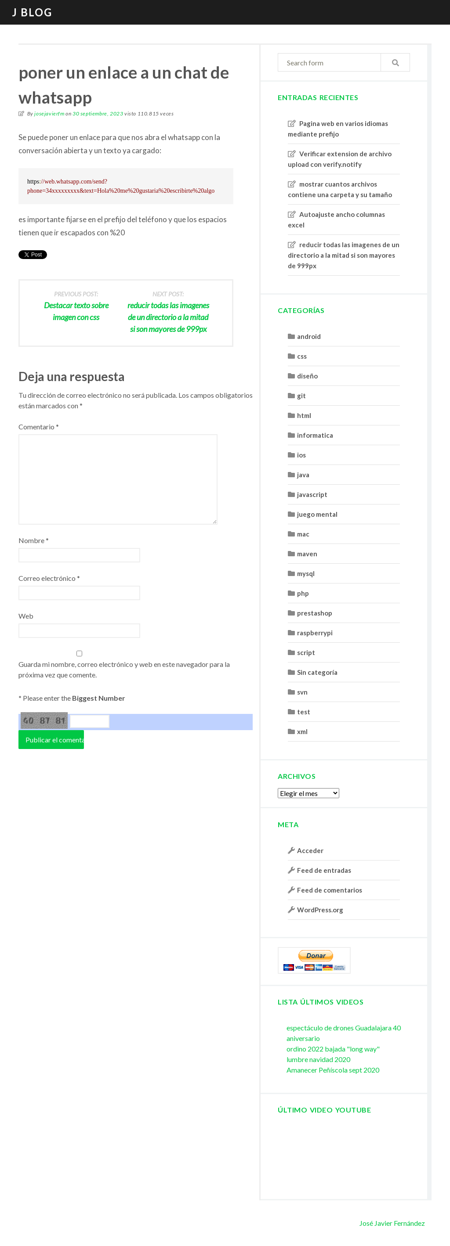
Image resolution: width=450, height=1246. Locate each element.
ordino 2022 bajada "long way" (333, 1048)
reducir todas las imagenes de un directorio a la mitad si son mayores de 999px (343, 255)
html (304, 415)
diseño (307, 376)
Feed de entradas (324, 870)
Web (25, 616)
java (303, 475)
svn (302, 692)
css (302, 356)
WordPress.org (320, 910)
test (303, 712)
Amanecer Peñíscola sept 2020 (333, 1070)
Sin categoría (317, 672)
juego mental (317, 514)
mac (303, 534)
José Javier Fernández (392, 1223)
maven (307, 554)
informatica (315, 435)
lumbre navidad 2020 (318, 1059)
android (309, 336)
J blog (32, 12)
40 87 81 (44, 720)
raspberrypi (315, 633)
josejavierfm (49, 113)
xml (302, 731)
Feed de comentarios (329, 890)
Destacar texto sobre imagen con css (76, 305)
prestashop (314, 613)
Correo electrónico (49, 578)
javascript (312, 494)
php (303, 593)
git (301, 396)
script (306, 652)
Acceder (310, 850)
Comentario (38, 426)
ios (301, 455)
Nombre (33, 540)
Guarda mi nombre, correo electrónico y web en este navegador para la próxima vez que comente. (124, 669)
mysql (306, 573)
